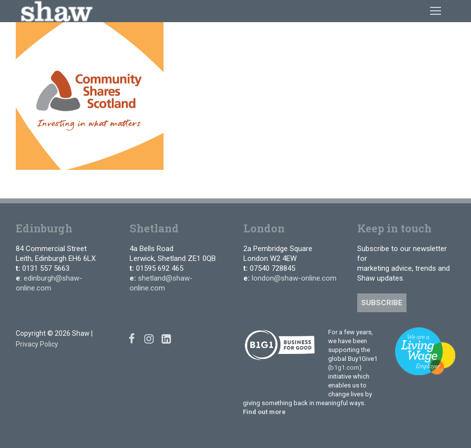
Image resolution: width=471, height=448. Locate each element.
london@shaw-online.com (294, 278)
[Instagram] (149, 338)
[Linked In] (166, 338)
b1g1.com (344, 367)
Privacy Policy (37, 344)
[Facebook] (131, 338)
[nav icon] (435, 10)
